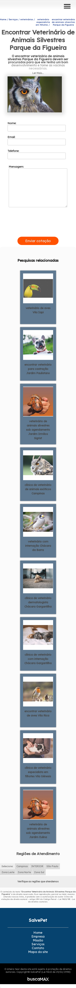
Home (37, 933)
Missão (38, 940)
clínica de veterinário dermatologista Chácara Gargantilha (38, 602)
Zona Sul (39, 872)
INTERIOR (37, 866)
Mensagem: (38, 186)
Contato (38, 948)
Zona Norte (24, 872)
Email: (37, 140)
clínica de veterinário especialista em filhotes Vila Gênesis (38, 772)
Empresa (38, 936)
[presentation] (38, 232)
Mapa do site (38, 952)
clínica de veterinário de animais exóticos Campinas (38, 489)
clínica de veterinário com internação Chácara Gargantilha (38, 659)
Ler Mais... (38, 73)
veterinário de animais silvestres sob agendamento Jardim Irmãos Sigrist (38, 430)
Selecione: (7, 866)
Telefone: (37, 154)
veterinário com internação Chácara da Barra (38, 546)
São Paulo (52, 866)
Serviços (38, 944)
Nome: (37, 126)
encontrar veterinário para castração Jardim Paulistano (38, 369)
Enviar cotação (38, 241)
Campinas (22, 866)
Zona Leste (8, 872)
